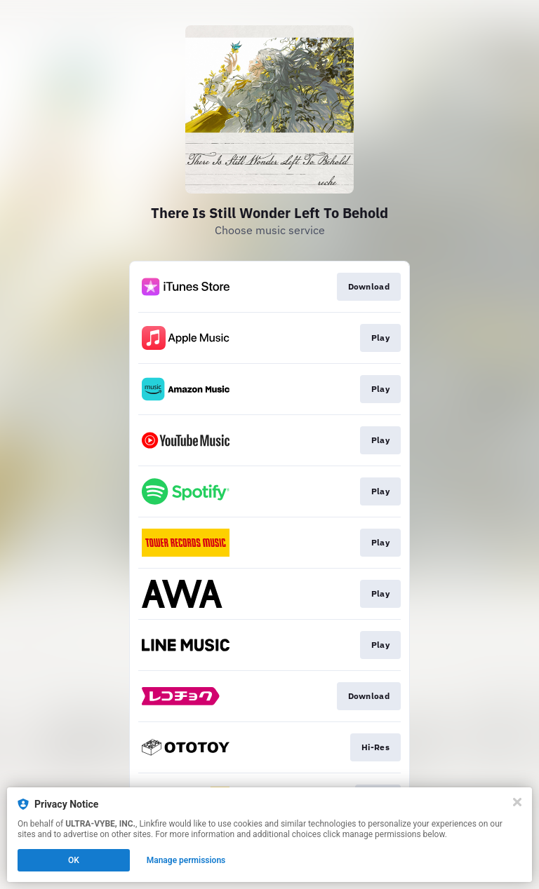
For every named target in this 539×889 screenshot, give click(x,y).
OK (73, 860)
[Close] (517, 802)
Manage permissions (186, 860)
